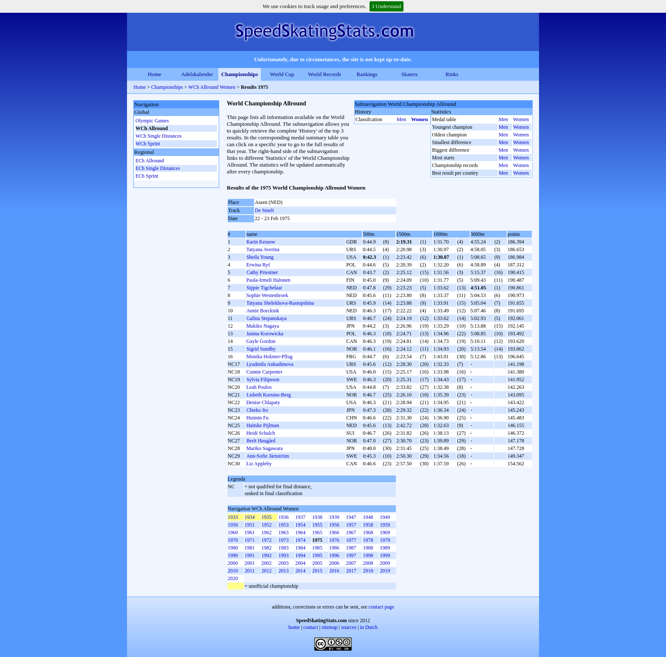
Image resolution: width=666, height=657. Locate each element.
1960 (233, 532)
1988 (368, 548)
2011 (250, 571)
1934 (250, 517)
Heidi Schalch (260, 433)
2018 (368, 571)
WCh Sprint (147, 144)
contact (310, 627)
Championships (239, 74)
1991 (250, 555)
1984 (300, 548)
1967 (351, 532)
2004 (300, 563)
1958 (368, 525)
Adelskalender (197, 74)
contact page (381, 607)
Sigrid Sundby (261, 349)
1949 (385, 517)
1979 (385, 540)
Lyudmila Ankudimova (269, 364)
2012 (267, 571)
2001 (250, 563)
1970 (233, 540)
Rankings (366, 74)
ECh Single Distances (157, 168)
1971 (250, 540)
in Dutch (369, 627)
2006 (334, 563)
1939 (334, 517)
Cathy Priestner (262, 272)
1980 (233, 548)
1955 (317, 525)
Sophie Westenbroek (267, 295)
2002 (267, 563)
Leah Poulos (259, 387)
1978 (368, 540)
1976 (334, 540)
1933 (233, 517)
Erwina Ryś (258, 265)
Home (154, 74)
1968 (368, 532)
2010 (233, 571)
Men (401, 119)
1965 (317, 532)
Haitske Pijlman (262, 425)
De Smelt (264, 210)
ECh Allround (149, 161)
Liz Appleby (259, 464)
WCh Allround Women (211, 87)
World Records (324, 74)
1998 (368, 555)
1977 (351, 540)
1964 (300, 532)
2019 (385, 571)
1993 (283, 555)
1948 (368, 517)
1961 (250, 532)
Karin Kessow (260, 242)
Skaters (409, 74)
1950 (233, 525)
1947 (351, 517)
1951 (250, 525)
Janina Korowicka (264, 334)
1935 (267, 517)
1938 (317, 517)
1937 (300, 517)
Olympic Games (152, 121)
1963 (283, 532)
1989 (385, 548)
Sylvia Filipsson (262, 379)
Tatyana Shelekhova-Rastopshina (280, 303)
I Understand (386, 6)
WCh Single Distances (158, 136)
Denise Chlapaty (263, 402)
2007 (351, 563)
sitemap (329, 627)
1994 (300, 555)
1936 (283, 517)
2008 (368, 563)
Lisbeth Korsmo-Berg (268, 395)
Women (419, 119)
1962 (267, 532)
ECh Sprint (146, 176)
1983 (283, 548)
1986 (334, 548)
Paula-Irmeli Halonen (268, 280)
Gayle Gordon (260, 341)
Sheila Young (260, 257)
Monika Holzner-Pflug (269, 357)
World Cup (282, 74)
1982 (267, 548)
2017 (351, 571)
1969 (385, 532)
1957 (351, 525)
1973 (283, 540)
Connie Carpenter (264, 372)
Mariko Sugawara (264, 448)
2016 (334, 571)
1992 (267, 555)
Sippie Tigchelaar (264, 288)
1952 (267, 525)
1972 (267, 540)
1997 (351, 555)
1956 (334, 525)
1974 (300, 540)
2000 (233, 563)
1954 (300, 525)
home (294, 627)
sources (348, 627)
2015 (317, 571)
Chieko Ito (257, 410)
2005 (317, 563)
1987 (351, 548)
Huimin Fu (257, 418)
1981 (250, 548)
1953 (283, 525)
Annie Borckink (262, 311)
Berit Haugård (260, 441)
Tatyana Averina (262, 249)
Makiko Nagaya (262, 326)
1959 (385, 525)
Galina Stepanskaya (266, 318)
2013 (283, 571)
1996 (334, 555)
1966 (334, 532)
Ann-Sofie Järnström (267, 456)
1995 (317, 555)
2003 (283, 563)
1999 (385, 555)
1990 (233, 555)
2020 (233, 578)
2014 (300, 571)
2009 (385, 563)
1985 (317, 548)
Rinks (452, 74)
